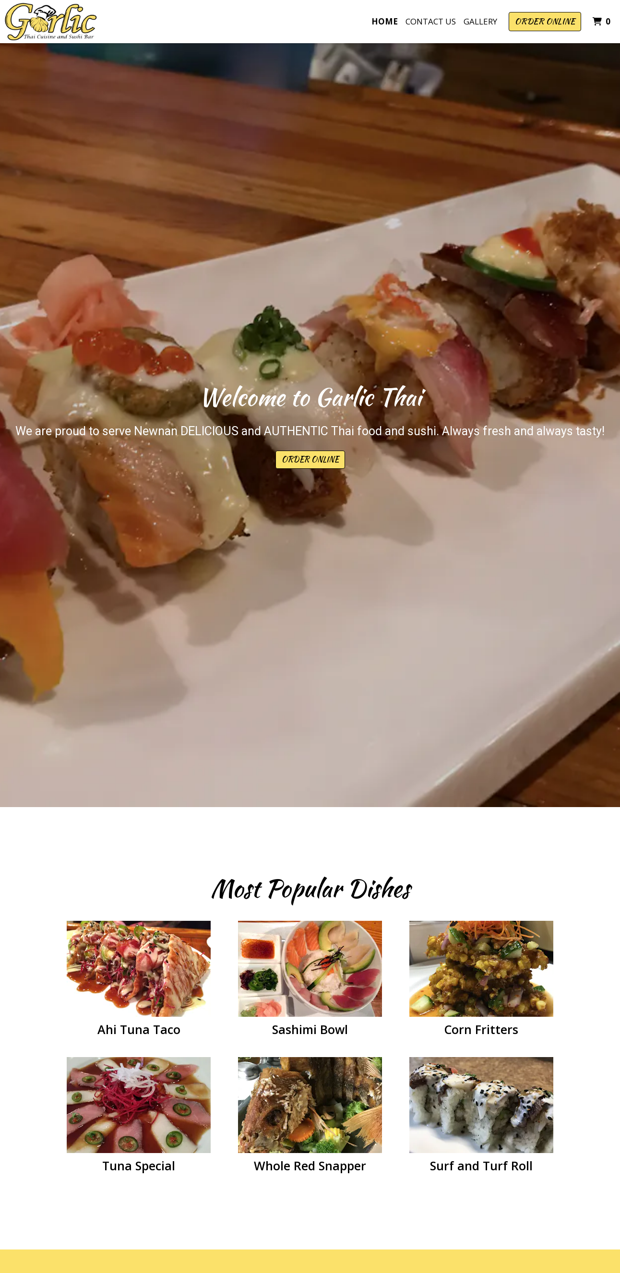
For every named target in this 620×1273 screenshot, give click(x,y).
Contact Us (430, 21)
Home (384, 21)
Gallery (480, 21)
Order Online (545, 21)
